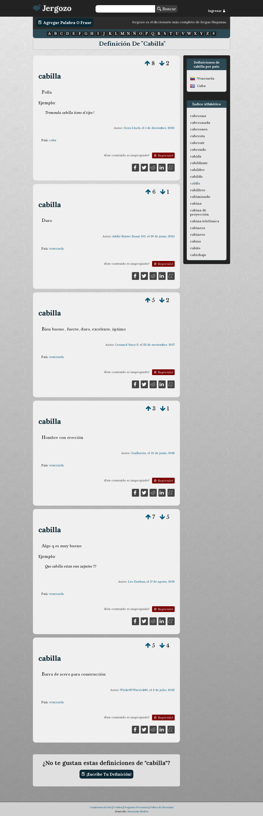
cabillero (197, 190)
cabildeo (197, 170)
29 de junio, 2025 (163, 236)
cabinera (197, 228)
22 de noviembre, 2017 (159, 344)
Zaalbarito (138, 453)
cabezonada (200, 123)
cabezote (197, 143)
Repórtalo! (163, 155)
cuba (52, 140)
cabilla (49, 76)
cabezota (197, 136)
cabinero (197, 234)
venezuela (56, 248)
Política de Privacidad (161, 807)
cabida (195, 156)
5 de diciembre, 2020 (160, 128)
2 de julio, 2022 (164, 690)
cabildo (196, 176)
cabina (196, 203)
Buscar (166, 8)
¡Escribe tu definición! (107, 774)
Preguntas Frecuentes (136, 807)
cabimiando (200, 197)
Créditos (117, 807)
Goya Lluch (132, 128)
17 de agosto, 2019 (162, 581)
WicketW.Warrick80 (134, 690)
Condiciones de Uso (100, 807)
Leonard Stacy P (126, 344)
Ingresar (216, 11)
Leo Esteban (136, 581)
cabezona (198, 116)
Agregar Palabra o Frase (64, 22)
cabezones (199, 129)
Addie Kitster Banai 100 (129, 236)
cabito (195, 248)
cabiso (195, 241)
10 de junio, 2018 (163, 453)
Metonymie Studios (137, 811)
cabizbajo (198, 255)
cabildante (199, 163)
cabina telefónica (204, 221)
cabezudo (198, 150)
